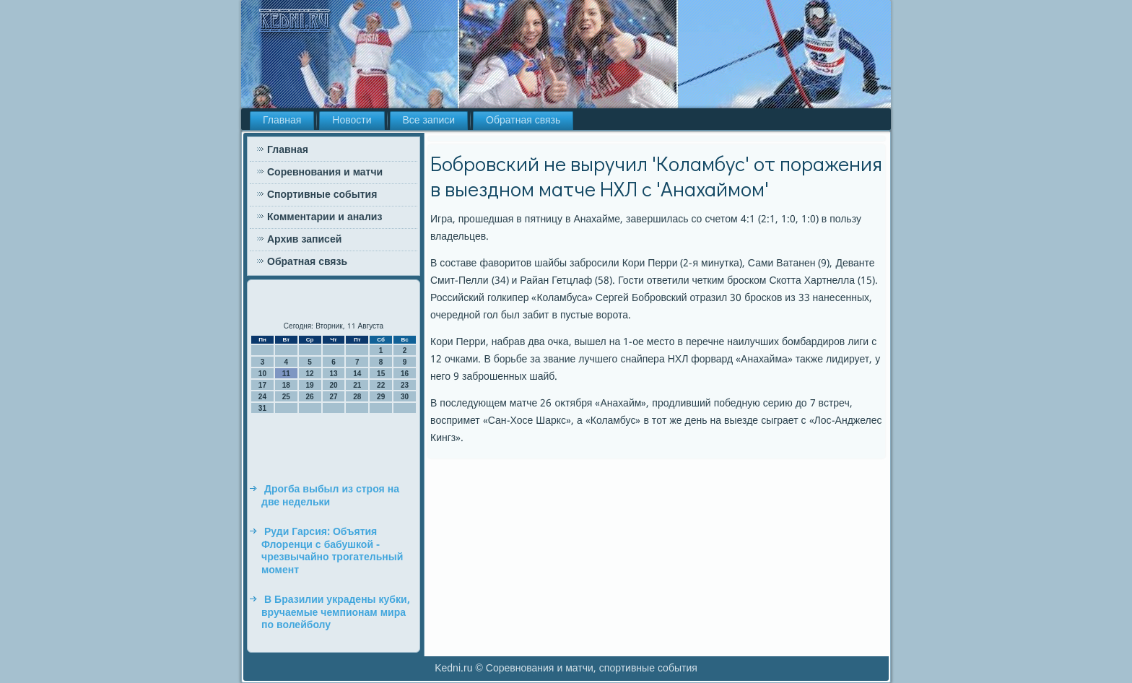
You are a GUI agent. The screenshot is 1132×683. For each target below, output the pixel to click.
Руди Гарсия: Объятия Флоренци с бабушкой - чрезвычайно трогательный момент (332, 551)
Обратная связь (523, 120)
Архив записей (304, 239)
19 (310, 385)
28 (357, 397)
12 (310, 374)
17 (262, 385)
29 (381, 397)
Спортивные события (322, 195)
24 (262, 397)
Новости (351, 120)
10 (262, 374)
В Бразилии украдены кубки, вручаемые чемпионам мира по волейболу (335, 612)
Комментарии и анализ (324, 217)
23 (405, 385)
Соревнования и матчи (325, 172)
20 (333, 385)
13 (333, 374)
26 (310, 397)
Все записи (429, 120)
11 (286, 374)
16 (405, 374)
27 (333, 397)
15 (381, 374)
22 (381, 385)
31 (262, 408)
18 (286, 385)
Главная (282, 120)
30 (405, 397)
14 (357, 374)
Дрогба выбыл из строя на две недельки (330, 496)
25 (286, 397)
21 (357, 385)
